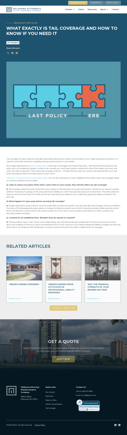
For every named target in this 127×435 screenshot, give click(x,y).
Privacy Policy (40, 425)
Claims (81, 9)
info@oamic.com (89, 395)
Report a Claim (51, 400)
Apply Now (112, 3)
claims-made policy (38, 169)
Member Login (78, 3)
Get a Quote (50, 392)
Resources (92, 9)
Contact (115, 9)
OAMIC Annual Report (53, 404)
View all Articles (63, 308)
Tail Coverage (50, 408)
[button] (70, 9)
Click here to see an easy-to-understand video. (27, 181)
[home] (23, 9)
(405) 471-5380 (87, 391)
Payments (96, 3)
